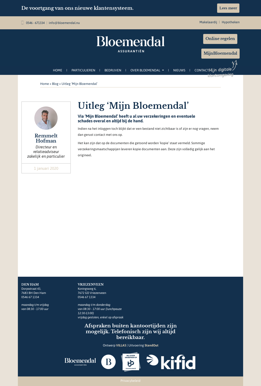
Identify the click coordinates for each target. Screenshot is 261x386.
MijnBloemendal (220, 53)
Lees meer (228, 8)
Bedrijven (112, 70)
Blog (55, 84)
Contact (202, 70)
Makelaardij (208, 22)
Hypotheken (231, 22)
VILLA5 (121, 345)
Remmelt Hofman (46, 138)
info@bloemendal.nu (64, 23)
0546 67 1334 (30, 297)
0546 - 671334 (33, 23)
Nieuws (179, 70)
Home (57, 70)
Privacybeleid (130, 381)
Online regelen (220, 39)
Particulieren (83, 70)
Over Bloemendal (147, 70)
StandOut (151, 345)
